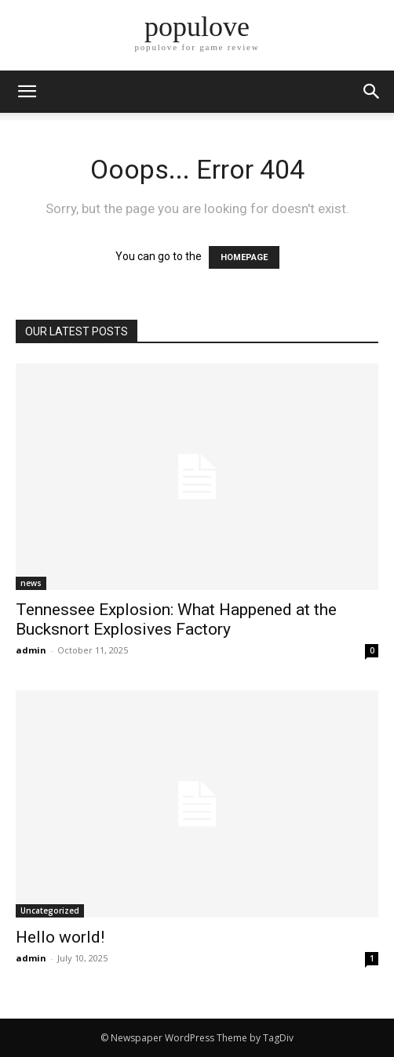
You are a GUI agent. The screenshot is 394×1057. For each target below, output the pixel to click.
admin (31, 650)
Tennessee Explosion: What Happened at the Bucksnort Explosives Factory (176, 619)
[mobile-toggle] (27, 92)
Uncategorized (49, 910)
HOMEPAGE (244, 257)
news (31, 582)
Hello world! (60, 937)
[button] (372, 92)
